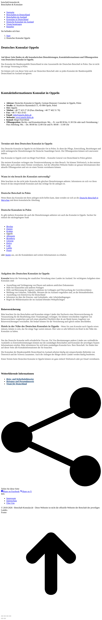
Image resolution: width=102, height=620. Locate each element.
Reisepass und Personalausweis (20, 381)
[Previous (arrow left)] (2, 618)
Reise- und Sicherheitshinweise (20, 379)
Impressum (11, 498)
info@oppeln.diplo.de (22, 115)
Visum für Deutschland (16, 384)
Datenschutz (11, 501)
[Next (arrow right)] (5, 618)
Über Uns (10, 503)
